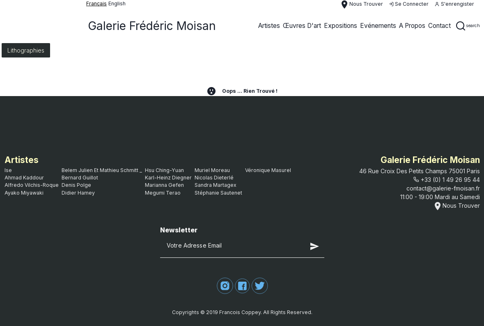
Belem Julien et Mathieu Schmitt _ (102, 170)
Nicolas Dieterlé (214, 177)
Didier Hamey (78, 193)
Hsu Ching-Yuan (164, 170)
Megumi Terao (163, 193)
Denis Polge (76, 185)
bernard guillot (80, 177)
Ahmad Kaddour (24, 177)
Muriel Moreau (212, 170)
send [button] (314, 246)
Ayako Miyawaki (24, 193)
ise (8, 170)
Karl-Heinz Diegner (168, 177)
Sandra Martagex (215, 185)
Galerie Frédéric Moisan (152, 26)
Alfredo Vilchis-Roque (32, 185)
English (117, 3)
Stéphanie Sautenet (218, 193)
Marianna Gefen (164, 185)
